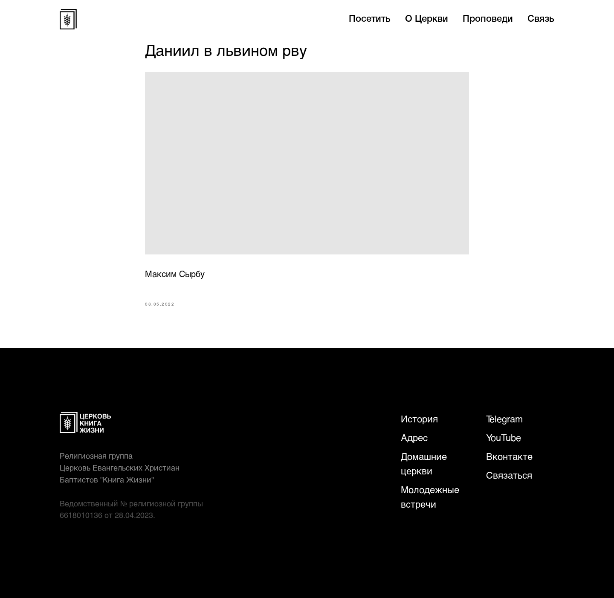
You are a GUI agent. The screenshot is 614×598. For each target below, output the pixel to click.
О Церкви (426, 19)
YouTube (503, 437)
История (419, 419)
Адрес (414, 437)
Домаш (416, 456)
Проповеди (488, 19)
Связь (540, 19)
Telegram (504, 419)
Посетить (370, 19)
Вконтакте (509, 456)
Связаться (509, 475)
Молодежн (424, 489)
